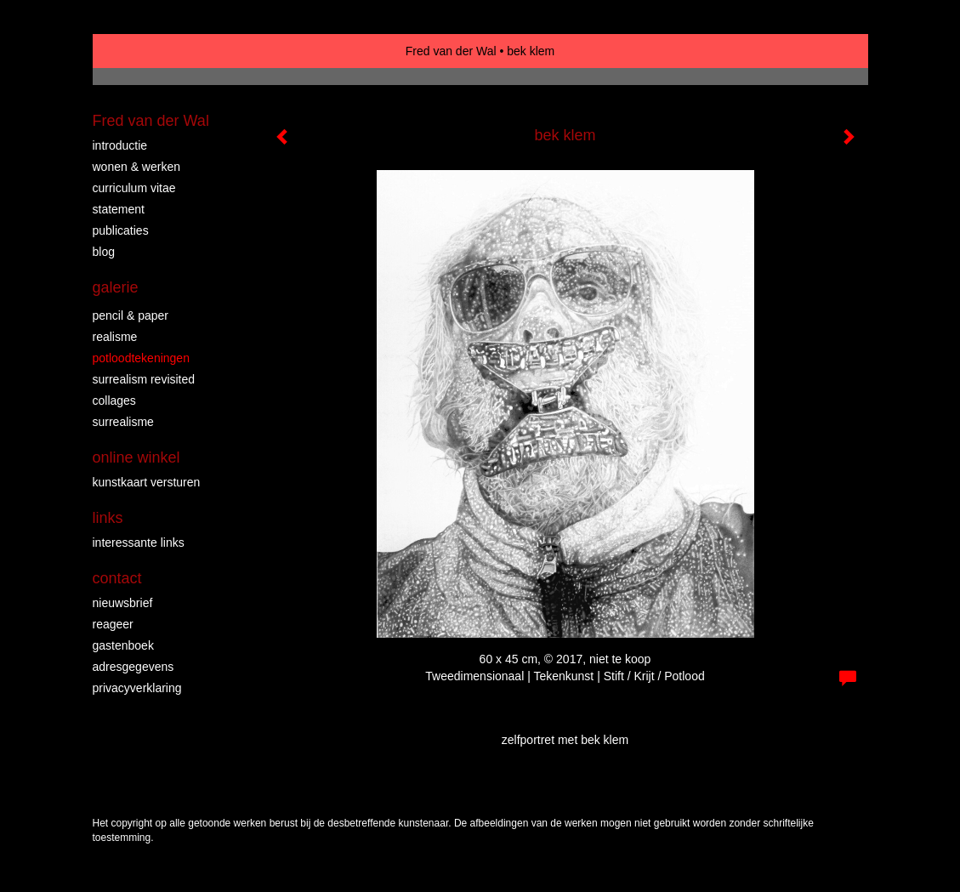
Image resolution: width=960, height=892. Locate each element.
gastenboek (123, 645)
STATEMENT (119, 209)
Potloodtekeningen (141, 358)
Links (108, 517)
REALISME (115, 337)
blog (104, 252)
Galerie (116, 287)
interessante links (139, 542)
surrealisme (123, 422)
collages (114, 400)
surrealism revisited (144, 379)
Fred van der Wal (451, 51)
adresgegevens (133, 666)
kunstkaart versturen (147, 482)
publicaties (121, 230)
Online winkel (136, 457)
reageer (113, 624)
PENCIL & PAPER (131, 315)
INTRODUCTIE (120, 145)
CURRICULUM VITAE (134, 188)
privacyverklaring (137, 688)
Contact (117, 578)
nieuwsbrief (123, 603)
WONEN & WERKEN (137, 166)
